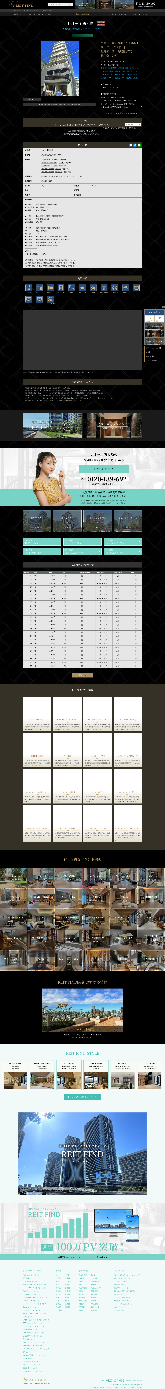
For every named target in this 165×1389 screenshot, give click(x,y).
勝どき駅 (82, 1294)
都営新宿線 (45, 160)
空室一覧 (144, 14)
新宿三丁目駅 (96, 1288)
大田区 (58, 1294)
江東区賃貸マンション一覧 (30, 10)
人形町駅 (82, 1297)
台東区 (67, 1288)
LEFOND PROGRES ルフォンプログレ (36, 1297)
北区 (57, 1297)
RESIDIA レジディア (30, 1278)
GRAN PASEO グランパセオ (33, 1323)
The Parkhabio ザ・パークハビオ (35, 1285)
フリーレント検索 (120, 1281)
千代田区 (68, 1281)
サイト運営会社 (121, 503)
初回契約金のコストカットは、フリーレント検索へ (81, 1257)
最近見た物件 (149, 319)
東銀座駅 (82, 1304)
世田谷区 (68, 1291)
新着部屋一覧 (119, 1285)
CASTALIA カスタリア (31, 1301)
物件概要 (124, 14)
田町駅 (81, 1291)
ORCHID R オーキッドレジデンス (34, 1304)
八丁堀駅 (82, 1307)
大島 (53, 155)
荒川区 (67, 1297)
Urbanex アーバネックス (32, 1294)
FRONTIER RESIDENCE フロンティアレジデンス (37, 1350)
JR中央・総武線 (47, 169)
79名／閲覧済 (84, 14)
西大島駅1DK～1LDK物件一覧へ (75, 551)
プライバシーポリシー (122, 1297)
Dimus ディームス (29, 1307)
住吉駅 (61, 163)
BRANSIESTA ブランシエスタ (33, 1342)
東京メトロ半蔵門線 (49, 163)
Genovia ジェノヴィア (31, 1329)
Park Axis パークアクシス (32, 1275)
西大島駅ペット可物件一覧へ (33, 551)
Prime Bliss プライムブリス (33, 1371)
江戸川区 (59, 1310)
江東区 (49, 155)
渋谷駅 (93, 1275)
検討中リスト (119, 1294)
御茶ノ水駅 (95, 1307)
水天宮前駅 (83, 1301)
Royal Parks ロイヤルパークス (34, 1333)
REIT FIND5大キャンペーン (81, 1096)
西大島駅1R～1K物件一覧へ (73, 541)
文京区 (58, 1288)
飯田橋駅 (94, 1291)
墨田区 (58, 1291)
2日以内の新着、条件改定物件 (125, 1291)
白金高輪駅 (83, 1288)
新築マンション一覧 (121, 1288)
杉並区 (67, 1301)
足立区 (58, 1307)
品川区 (58, 1285)
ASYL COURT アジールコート (33, 1345)
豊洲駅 (93, 1285)
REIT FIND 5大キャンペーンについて (127, 1275)
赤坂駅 (81, 1281)
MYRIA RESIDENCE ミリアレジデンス (36, 1320)
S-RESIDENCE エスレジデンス (33, 1326)
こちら (76, 134)
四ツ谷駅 (94, 1294)
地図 (134, 14)
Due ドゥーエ (28, 1317)
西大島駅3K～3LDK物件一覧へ (115, 551)
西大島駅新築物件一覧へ (31, 541)
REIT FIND (17, 10)
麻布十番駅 (83, 1275)
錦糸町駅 (58, 172)
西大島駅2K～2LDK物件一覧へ (115, 541)
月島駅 (81, 1310)
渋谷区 (58, 1278)
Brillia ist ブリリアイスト (31, 1310)
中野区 (58, 1301)
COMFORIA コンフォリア (32, 1281)
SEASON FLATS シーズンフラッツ (35, 1313)
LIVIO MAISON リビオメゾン (33, 1362)
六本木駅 (82, 1278)
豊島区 (67, 1294)
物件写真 (113, 14)
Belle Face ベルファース (31, 1365)
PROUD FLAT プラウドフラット (34, 1288)
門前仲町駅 (95, 1281)
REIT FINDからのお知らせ (123, 1304)
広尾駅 (81, 1285)
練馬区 (67, 1304)
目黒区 (67, 1285)
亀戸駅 (58, 169)
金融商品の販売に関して (123, 1301)
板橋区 (58, 1304)
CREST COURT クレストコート (34, 1336)
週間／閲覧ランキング (122, 1278)
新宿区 (58, 1281)
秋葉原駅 (94, 1310)
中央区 (67, 1275)
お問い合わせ (102, 469)
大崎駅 (93, 1301)
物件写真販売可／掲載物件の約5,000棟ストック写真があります (60, 104)
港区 (57, 1275)
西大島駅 (55, 160)
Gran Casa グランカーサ (31, 1339)
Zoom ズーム (27, 1358)
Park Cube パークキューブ (32, 1291)
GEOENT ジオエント (30, 1368)
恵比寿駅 (94, 1278)
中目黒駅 (94, 1304)
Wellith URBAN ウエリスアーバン (35, 1355)
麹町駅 (93, 1297)
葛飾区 (67, 1307)
